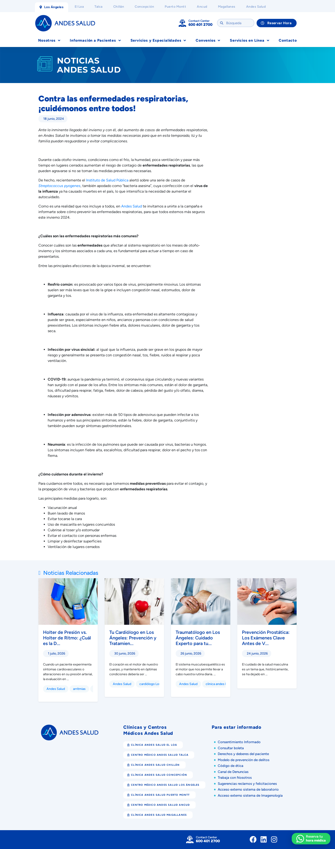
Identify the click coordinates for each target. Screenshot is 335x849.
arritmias (79, 689)
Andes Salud (56, 689)
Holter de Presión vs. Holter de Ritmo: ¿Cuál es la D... (67, 637)
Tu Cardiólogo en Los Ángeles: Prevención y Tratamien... (132, 637)
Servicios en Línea (249, 40)
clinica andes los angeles (223, 684)
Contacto (288, 40)
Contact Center (199, 21)
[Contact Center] (182, 23)
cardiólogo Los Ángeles (156, 684)
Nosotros (49, 40)
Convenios (208, 40)
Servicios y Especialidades (158, 40)
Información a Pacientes (95, 40)
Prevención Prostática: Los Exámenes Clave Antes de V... (266, 637)
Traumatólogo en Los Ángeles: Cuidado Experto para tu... (198, 637)
